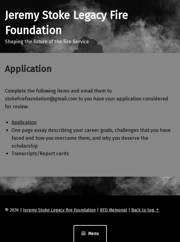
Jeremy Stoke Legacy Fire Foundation (59, 210)
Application (24, 122)
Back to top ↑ (145, 210)
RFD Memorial (113, 210)
